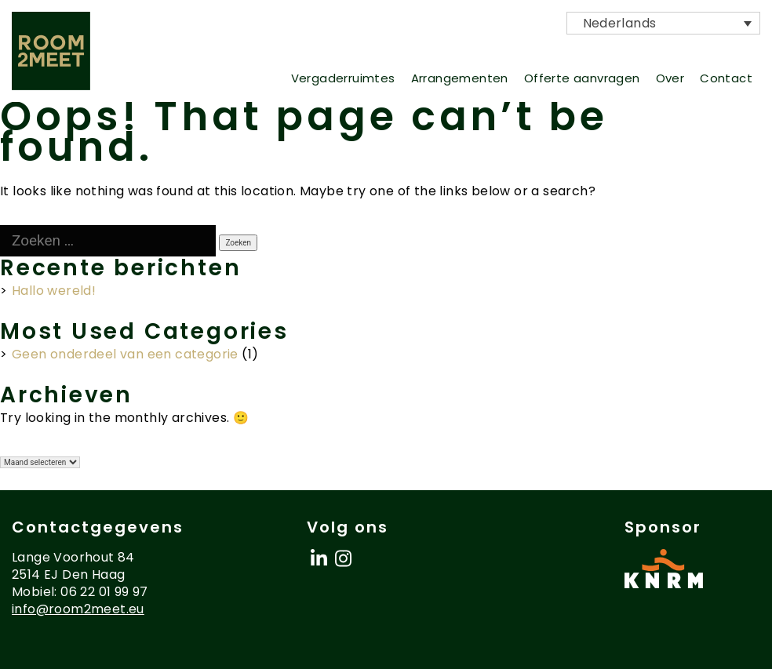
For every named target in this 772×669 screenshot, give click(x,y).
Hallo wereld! (54, 291)
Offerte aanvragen (582, 78)
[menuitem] (663, 23)
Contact (726, 78)
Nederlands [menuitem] (593, 23)
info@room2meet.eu (78, 609)
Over (670, 78)
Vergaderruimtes (343, 78)
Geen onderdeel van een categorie (125, 354)
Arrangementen (459, 78)
